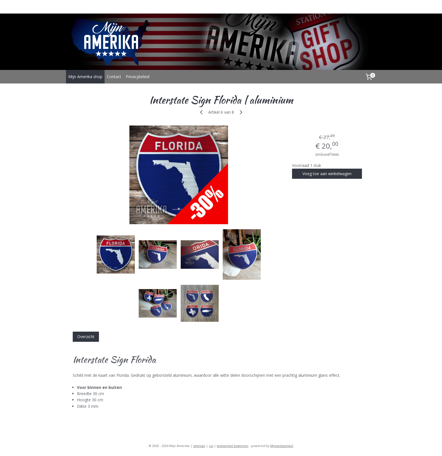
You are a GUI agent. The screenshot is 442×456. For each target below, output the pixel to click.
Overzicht (85, 336)
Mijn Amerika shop (85, 76)
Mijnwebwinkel (281, 446)
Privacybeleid (137, 76)
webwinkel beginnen (232, 446)
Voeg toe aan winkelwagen (327, 173)
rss (211, 446)
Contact (114, 76)
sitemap (199, 446)
